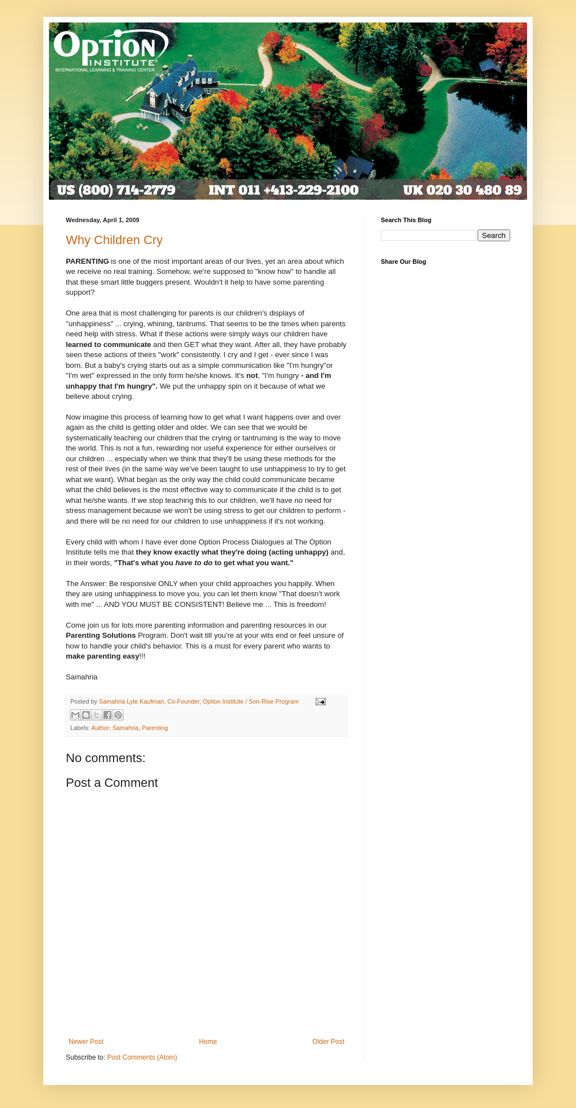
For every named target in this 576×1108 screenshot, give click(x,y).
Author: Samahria (114, 727)
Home (208, 1042)
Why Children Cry (114, 240)
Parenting (155, 727)
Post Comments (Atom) (142, 1057)
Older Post (328, 1042)
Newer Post (86, 1042)
